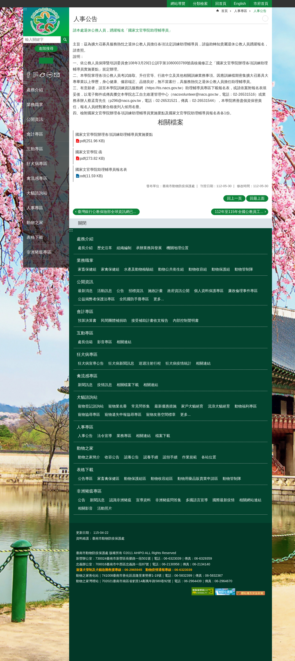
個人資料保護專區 (209, 291)
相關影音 (85, 508)
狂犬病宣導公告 (91, 363)
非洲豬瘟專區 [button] (39, 252)
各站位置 (208, 457)
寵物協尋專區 (89, 414)
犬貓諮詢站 (87, 397)
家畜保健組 (87, 269)
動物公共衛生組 (171, 269)
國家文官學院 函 (88, 152)
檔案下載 (162, 436)
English (240, 4)
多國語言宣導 (197, 500)
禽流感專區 (87, 376)
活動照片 (104, 508)
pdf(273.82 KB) (92, 158)
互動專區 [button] (35, 149)
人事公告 (260, 11)
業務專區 (124, 436)
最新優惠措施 (165, 406)
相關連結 (124, 342)
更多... (158, 299)
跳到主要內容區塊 (2, 2)
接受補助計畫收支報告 (149, 320)
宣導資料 (143, 500)
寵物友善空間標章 (161, 414)
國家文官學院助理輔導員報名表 (101, 169)
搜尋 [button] (65, 39)
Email (56, 75)
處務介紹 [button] (35, 90)
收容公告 (112, 457)
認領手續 (170, 457)
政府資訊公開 (178, 291)
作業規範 (189, 457)
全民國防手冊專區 (134, 299)
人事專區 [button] (35, 208)
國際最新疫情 (223, 500)
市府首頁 (261, 4)
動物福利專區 (246, 406)
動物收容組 (198, 269)
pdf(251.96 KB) (92, 141)
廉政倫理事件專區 (243, 291)
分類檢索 (200, 4)
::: (25, 9)
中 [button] (46, 61)
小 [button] (32, 61)
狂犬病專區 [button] (37, 163)
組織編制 (124, 248)
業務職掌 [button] (35, 104)
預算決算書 (87, 320)
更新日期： (84, 532)
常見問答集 (140, 406)
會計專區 (85, 311)
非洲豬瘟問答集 (168, 500)
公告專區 (85, 479)
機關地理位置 (177, 248)
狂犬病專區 (87, 354)
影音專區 (104, 342)
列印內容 (265, 18)
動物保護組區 (135, 479)
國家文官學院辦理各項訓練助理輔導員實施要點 (114, 134)
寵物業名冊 (117, 406)
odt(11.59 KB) (91, 176)
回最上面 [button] (257, 198)
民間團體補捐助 (114, 320)
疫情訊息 (104, 385)
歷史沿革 (104, 248)
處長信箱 (85, 342)
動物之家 (85, 448)
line (49, 75)
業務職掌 (85, 260)
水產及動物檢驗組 (138, 269)
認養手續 (150, 457)
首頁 (224, 11)
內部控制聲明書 (186, 320)
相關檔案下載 (128, 385)
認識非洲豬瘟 (120, 500)
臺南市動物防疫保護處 (46, 21)
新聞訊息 (85, 385)
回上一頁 (234, 198)
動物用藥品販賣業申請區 (197, 479)
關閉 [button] (82, 223)
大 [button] (60, 61)
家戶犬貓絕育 (192, 406)
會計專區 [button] (35, 134)
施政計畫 (155, 291)
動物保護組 (221, 269)
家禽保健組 (110, 269)
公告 (120, 291)
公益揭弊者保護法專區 (96, 299)
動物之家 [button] (35, 222)
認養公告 (131, 457)
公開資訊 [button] (35, 119)
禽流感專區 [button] (37, 178)
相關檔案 (170, 122)
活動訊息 (104, 291)
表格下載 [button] (35, 237)
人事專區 (240, 11)
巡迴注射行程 (150, 363)
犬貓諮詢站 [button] (37, 193)
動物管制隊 (244, 269)
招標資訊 (136, 291)
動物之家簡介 (89, 457)
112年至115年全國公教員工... (239, 212)
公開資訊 (85, 282)
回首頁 (220, 4)
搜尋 (26, 38)
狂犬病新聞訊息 (121, 363)
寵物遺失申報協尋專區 (123, 414)
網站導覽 (178, 4)
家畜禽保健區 (108, 479)
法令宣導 (104, 436)
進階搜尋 (46, 48)
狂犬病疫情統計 (178, 363)
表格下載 (85, 469)
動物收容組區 (162, 479)
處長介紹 (85, 248)
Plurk (35, 75)
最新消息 (85, 291)
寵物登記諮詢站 (91, 406)
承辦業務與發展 (149, 248)
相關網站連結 (250, 500)
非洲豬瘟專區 (89, 491)
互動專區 (85, 333)
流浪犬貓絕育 (219, 406)
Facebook (28, 75)
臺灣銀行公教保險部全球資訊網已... (107, 212)
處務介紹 (85, 239)
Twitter (42, 75)
